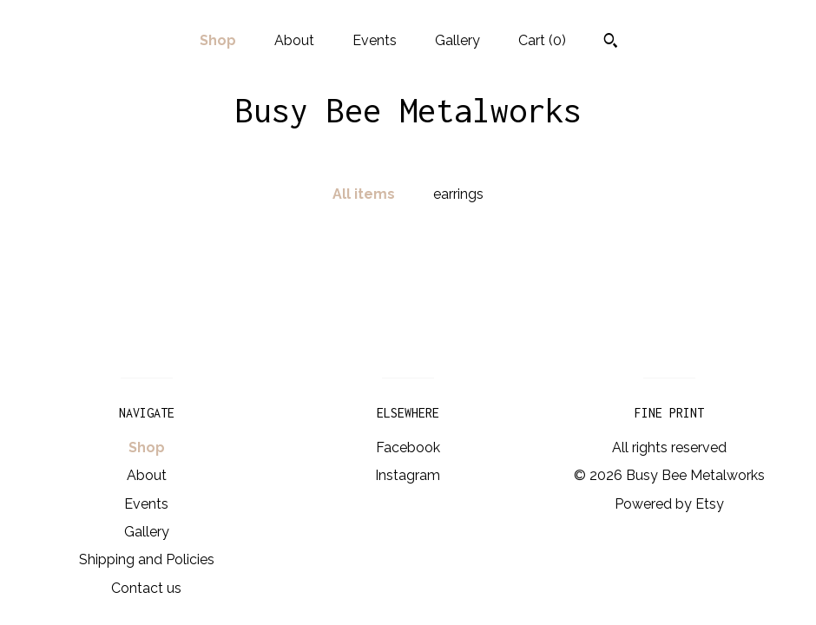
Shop (218, 40)
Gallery (457, 40)
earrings (458, 194)
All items (363, 194)
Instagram (407, 475)
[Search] (610, 42)
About (294, 40)
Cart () (542, 40)
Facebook (408, 447)
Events (374, 40)
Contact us (146, 588)
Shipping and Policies (146, 559)
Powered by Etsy (669, 504)
